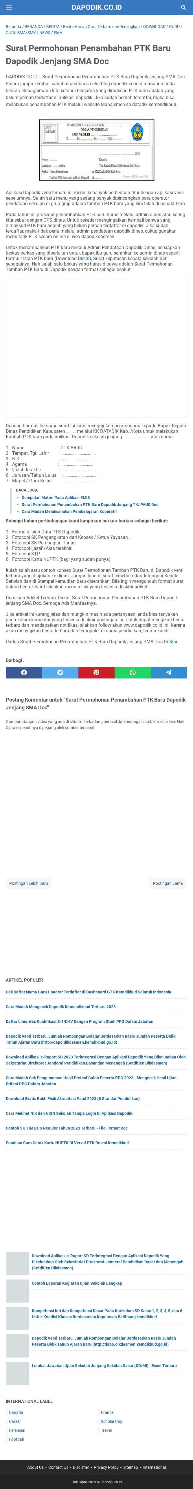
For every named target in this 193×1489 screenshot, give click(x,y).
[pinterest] (96, 672)
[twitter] (60, 672)
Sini (173, 641)
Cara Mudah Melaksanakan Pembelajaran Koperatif (69, 511)
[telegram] (169, 672)
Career (15, 1421)
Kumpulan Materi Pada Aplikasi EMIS (56, 497)
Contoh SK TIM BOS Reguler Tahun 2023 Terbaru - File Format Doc (67, 1128)
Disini (83, 258)
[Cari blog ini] (183, 7)
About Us (35, 1467)
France (107, 1412)
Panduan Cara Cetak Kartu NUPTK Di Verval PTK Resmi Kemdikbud (67, 1143)
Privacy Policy (106, 1467)
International (154, 1467)
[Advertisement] (96, 930)
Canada (16, 1412)
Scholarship (111, 1421)
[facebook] (24, 672)
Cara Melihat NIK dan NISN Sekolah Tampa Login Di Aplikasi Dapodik (69, 1113)
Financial (17, 1430)
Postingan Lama (168, 883)
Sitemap (130, 1467)
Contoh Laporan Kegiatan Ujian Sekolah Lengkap (77, 1283)
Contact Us (58, 1467)
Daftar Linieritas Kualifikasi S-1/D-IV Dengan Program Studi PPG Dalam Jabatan (79, 1021)
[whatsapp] (133, 672)
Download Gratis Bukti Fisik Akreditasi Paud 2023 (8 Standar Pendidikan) (73, 1098)
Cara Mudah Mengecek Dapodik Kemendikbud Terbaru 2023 (61, 1006)
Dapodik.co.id (96, 7)
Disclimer (81, 1467)
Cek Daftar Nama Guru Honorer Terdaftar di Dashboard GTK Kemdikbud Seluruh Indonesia (88, 992)
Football (16, 1439)
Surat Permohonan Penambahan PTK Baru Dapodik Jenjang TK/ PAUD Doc (90, 504)
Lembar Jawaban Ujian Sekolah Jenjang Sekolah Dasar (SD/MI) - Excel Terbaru (104, 1365)
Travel (106, 1430)
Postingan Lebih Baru (28, 883)
